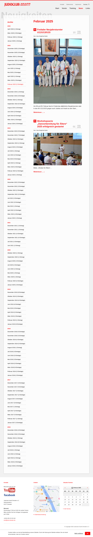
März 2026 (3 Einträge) (14, 33)
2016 (8, 427)
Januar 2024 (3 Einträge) (15, 123)
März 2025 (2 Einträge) (14, 80)
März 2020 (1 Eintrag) (14, 277)
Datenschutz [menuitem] (69, 4)
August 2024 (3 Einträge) (15, 107)
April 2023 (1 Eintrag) (14, 163)
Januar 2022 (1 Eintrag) (15, 218)
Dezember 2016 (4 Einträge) (16, 430)
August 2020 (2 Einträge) (15, 261)
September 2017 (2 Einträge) (16, 395)
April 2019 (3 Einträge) (14, 312)
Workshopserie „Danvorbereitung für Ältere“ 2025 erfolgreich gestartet (52, 124)
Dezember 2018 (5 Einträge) (16, 331)
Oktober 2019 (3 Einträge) (15, 296)
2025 (8, 45)
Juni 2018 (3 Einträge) (14, 355)
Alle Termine (67, 508)
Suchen (88, 4)
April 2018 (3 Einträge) (14, 363)
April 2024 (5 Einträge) (14, 115)
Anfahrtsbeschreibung (40, 514)
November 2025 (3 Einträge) (16, 52)
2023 (8, 128)
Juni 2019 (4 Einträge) (14, 304)
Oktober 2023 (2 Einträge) (15, 139)
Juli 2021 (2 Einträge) (14, 241)
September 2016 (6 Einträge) (16, 442)
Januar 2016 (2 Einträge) (15, 466)
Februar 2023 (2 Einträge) (15, 171)
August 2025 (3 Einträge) (15, 64)
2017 (8, 380)
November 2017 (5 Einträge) (16, 387)
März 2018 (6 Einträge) (14, 367)
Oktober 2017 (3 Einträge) (15, 391)
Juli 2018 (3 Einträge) (14, 351)
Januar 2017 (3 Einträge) (15, 422)
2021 (8, 222)
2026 (8, 26)
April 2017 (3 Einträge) (14, 410)
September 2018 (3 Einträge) (16, 343)
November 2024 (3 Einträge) (16, 96)
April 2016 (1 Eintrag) (14, 458)
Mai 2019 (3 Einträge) (14, 308)
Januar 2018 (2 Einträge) (15, 375)
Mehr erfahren (78, 533)
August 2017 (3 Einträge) (15, 398)
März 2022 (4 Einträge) (14, 214)
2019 (8, 289)
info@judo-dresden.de (9, 520)
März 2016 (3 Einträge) (14, 462)
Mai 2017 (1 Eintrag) (14, 406)
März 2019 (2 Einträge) (14, 316)
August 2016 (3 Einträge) (15, 446)
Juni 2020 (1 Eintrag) (14, 269)
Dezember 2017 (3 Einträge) (16, 383)
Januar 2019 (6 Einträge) (15, 324)
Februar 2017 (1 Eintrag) (15, 418)
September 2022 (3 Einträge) (16, 194)
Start (57, 8)
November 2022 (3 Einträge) (16, 186)
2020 (8, 250)
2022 (8, 179)
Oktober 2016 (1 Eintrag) (15, 438)
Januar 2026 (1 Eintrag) (15, 41)
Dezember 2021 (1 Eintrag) (16, 225)
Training (73, 8)
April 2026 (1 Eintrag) (14, 29)
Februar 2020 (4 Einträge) (15, 281)
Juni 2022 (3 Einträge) (14, 202)
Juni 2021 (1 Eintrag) (14, 245)
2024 (8, 89)
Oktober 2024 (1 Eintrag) (15, 99)
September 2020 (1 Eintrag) (16, 257)
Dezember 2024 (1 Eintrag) (16, 92)
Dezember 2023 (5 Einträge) (16, 131)
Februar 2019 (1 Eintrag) (15, 320)
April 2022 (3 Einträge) (14, 210)
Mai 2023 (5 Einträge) (14, 159)
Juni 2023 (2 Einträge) (14, 155)
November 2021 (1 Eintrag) (16, 229)
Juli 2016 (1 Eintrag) (14, 450)
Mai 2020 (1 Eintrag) (14, 273)
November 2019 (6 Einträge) (16, 292)
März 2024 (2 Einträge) (14, 119)
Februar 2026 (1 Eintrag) (15, 37)
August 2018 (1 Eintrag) (15, 347)
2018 (8, 328)
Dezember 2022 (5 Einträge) (16, 182)
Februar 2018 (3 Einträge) (15, 371)
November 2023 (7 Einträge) (16, 135)
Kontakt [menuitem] (62, 4)
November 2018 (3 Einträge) (16, 335)
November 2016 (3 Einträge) (16, 434)
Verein (64, 8)
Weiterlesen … (39, 112)
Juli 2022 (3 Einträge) (14, 198)
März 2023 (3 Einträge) (14, 167)
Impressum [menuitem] (78, 4)
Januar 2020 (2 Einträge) (15, 285)
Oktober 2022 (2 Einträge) (15, 190)
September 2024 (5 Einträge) (16, 104)
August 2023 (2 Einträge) (15, 147)
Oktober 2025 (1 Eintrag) (15, 56)
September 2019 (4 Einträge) (16, 300)
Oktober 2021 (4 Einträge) (15, 233)
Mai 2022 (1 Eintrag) (14, 206)
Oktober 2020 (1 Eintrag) (15, 253)
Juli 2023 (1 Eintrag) (14, 151)
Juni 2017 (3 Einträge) (14, 403)
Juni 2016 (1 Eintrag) (14, 454)
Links (88, 8)
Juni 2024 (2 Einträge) (14, 111)
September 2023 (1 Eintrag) (16, 143)
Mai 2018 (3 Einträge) (14, 359)
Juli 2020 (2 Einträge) (14, 265)
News (81, 8)
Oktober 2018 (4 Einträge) (15, 339)
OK (88, 533)
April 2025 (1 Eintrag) (14, 76)
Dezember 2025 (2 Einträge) (16, 48)
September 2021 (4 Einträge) (16, 237)
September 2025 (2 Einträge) (16, 60)
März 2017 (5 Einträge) (14, 414)
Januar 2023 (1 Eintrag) (15, 175)
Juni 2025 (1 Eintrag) (14, 68)
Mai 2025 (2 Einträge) (14, 72)
